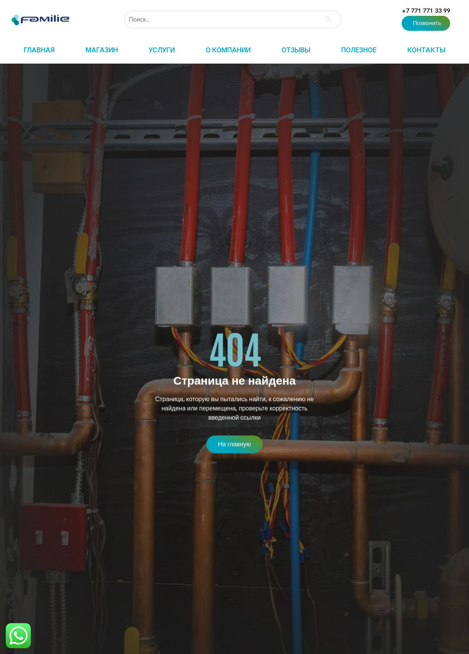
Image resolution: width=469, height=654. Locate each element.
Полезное (359, 50)
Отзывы (295, 50)
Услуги (162, 50)
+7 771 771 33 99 (426, 11)
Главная (39, 50)
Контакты (426, 50)
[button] (426, 23)
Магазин (101, 50)
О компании (228, 50)
